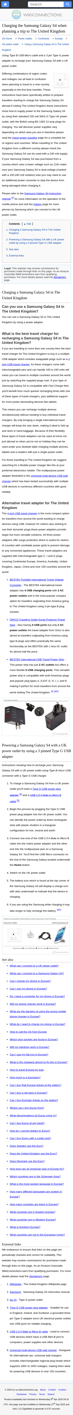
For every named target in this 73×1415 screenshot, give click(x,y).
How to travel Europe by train (27, 1069)
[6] (52, 691)
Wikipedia (15, 1284)
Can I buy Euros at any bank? (27, 1123)
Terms (42, 1394)
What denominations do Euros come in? (33, 1115)
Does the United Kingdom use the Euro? (33, 1153)
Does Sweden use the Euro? (26, 1145)
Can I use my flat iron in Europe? (29, 1054)
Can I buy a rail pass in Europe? (28, 1092)
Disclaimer (22, 1394)
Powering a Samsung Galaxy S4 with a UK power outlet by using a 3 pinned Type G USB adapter (36, 241)
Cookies (62, 1390)
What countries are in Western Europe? (33, 1219)
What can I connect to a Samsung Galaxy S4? (37, 973)
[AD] (56, 691)
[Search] (46, 4)
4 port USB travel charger (22, 513)
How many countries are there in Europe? (34, 1204)
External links (16, 255)
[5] (18, 800)
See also (14, 249)
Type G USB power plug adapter (29, 1307)
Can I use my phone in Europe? (28, 988)
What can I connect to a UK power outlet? (34, 965)
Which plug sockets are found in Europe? (34, 1039)
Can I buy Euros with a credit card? (30, 1138)
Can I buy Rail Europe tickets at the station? (35, 1085)
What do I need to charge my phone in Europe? (37, 1024)
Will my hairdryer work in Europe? (29, 1047)
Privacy (33, 1394)
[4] (20, 794)
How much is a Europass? (25, 1077)
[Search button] (68, 4)
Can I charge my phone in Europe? (30, 981)
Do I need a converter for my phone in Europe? (37, 996)
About (43, 1390)
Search (50, 1394)
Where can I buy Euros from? (27, 1107)
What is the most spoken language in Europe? (37, 1183)
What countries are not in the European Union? (37, 1234)
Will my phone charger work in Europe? (33, 1003)
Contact (52, 1390)
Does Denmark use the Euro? (27, 1161)
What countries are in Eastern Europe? (32, 1212)
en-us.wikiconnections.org (25, 1390)
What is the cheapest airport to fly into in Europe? (39, 1062)
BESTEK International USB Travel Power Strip (37, 659)
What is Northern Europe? (25, 1227)
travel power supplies (24, 137)
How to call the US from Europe (28, 1031)
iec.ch (13, 1300)
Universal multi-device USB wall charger (33, 1350)
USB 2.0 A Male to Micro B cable (29, 1331)
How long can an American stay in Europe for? (37, 1168)
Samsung (15, 1292)
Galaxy (37, 204)
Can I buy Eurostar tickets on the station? (34, 1100)
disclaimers (60, 277)
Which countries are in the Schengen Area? (35, 1176)
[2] (12, 198)
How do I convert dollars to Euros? (30, 1130)
